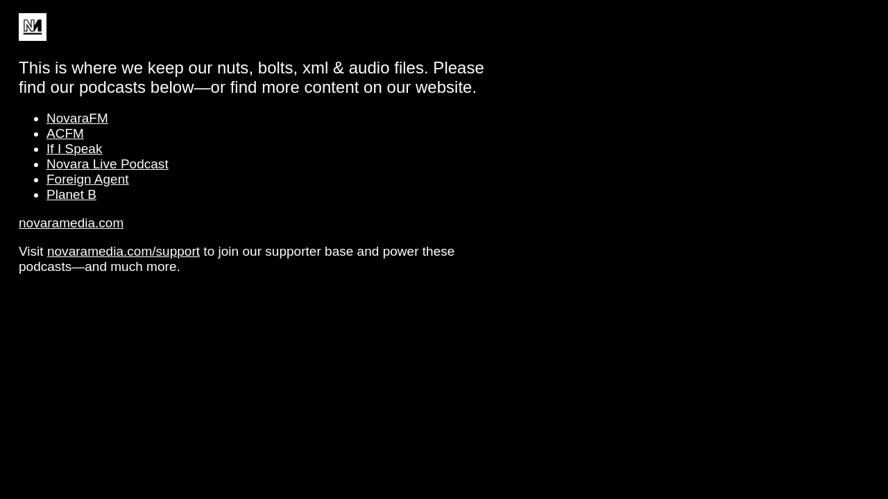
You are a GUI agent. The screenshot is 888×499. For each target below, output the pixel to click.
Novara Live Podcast (107, 164)
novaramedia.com (71, 223)
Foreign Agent (87, 179)
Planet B (71, 194)
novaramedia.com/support (123, 251)
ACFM (65, 133)
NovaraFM (77, 118)
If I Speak (74, 148)
